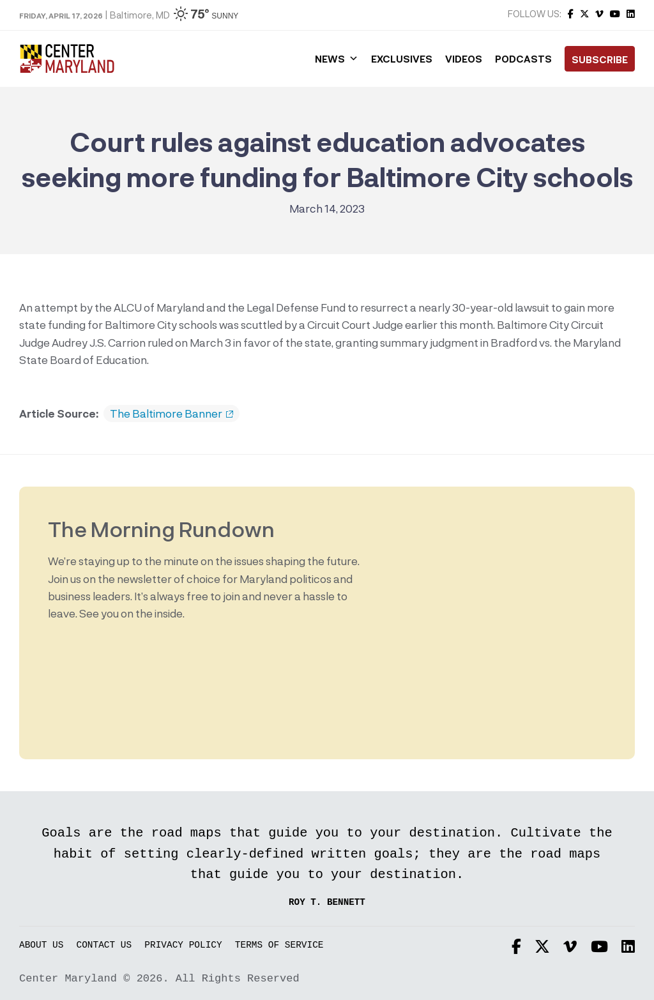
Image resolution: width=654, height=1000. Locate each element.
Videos (463, 58)
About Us (41, 945)
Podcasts (523, 58)
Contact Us (104, 945)
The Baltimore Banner (171, 414)
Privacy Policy (183, 945)
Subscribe (600, 59)
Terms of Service (279, 945)
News (336, 59)
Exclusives (401, 58)
